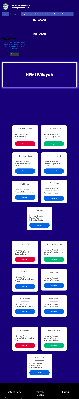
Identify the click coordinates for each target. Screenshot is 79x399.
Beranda (5, 14)
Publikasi (54, 14)
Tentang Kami (15, 14)
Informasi (32, 14)
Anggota (25, 14)
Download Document (66, 14)
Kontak (47, 14)
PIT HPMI (40, 14)
